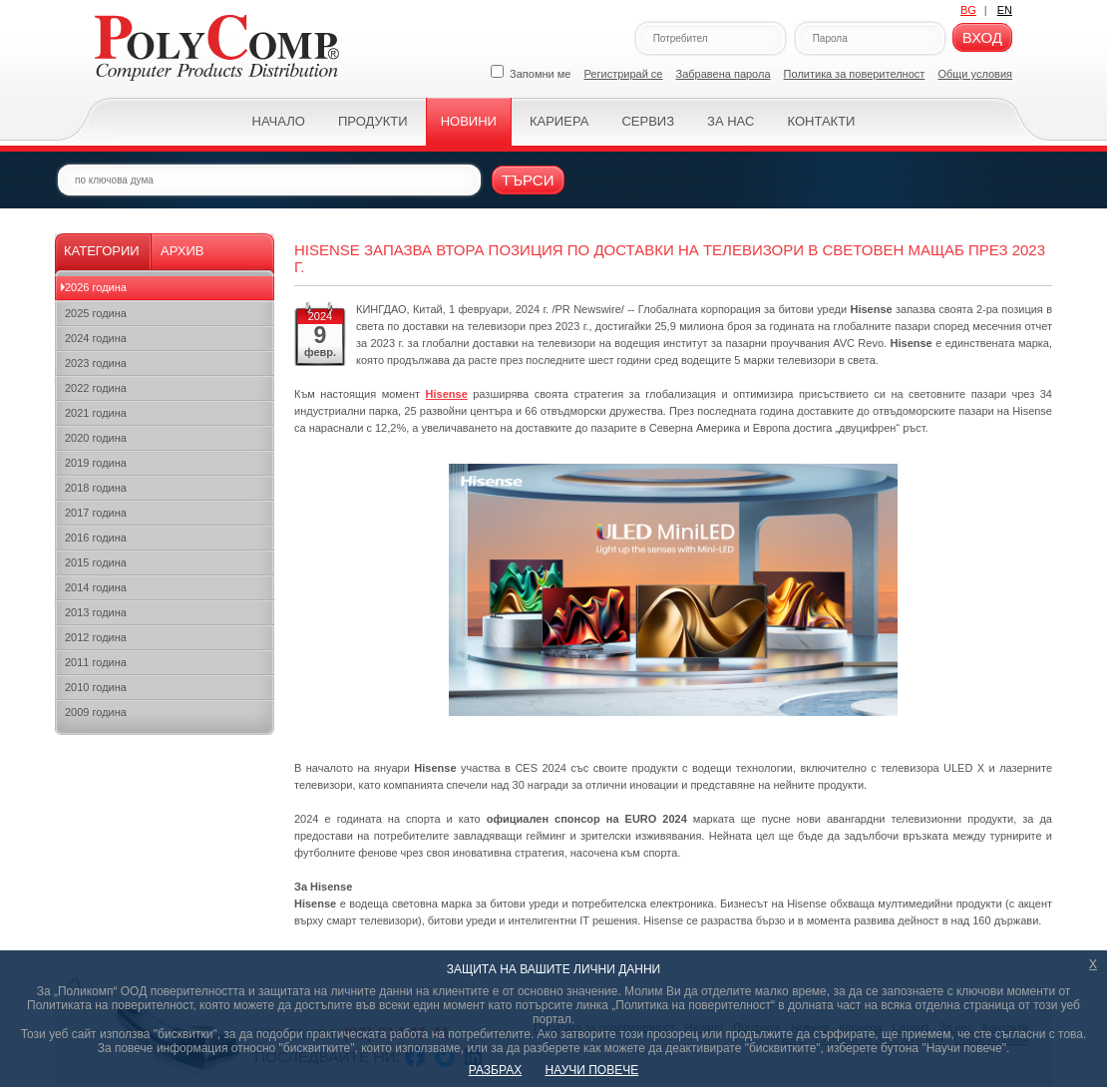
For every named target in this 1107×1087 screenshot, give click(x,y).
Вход (982, 37)
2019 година (96, 463)
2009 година (96, 712)
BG (968, 10)
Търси (528, 180)
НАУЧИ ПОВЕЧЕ (592, 1070)
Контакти (821, 121)
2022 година (96, 388)
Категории (102, 250)
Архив (182, 250)
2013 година (96, 612)
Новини (469, 121)
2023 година (96, 363)
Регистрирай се (623, 74)
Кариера (559, 121)
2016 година (96, 538)
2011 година (96, 662)
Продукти (373, 121)
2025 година (96, 313)
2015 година (96, 562)
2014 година (96, 587)
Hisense (447, 394)
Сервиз (647, 121)
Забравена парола (723, 74)
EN (1004, 10)
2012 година (96, 637)
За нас (730, 121)
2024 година (96, 338)
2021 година (96, 413)
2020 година (96, 438)
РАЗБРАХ (495, 1070)
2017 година (96, 513)
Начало (278, 121)
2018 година (96, 488)
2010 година (96, 687)
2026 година (96, 287)
